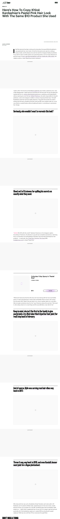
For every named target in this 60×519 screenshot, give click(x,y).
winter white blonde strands (31, 94)
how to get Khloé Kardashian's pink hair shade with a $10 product (38, 56)
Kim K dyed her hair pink (44, 313)
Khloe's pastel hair (35, 90)
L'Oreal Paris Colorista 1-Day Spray (36, 238)
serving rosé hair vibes (41, 388)
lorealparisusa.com (18, 240)
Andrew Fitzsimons (35, 96)
